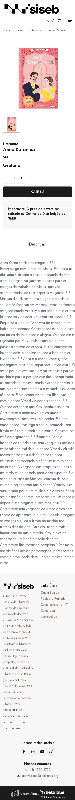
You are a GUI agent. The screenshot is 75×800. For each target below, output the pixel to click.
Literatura (36, 30)
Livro (20, 30)
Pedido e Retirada (53, 598)
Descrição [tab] (37, 244)
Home (7, 30)
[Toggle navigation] (70, 20)
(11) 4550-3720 (40, 769)
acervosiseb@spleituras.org (39, 775)
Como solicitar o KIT (54, 604)
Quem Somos (50, 592)
